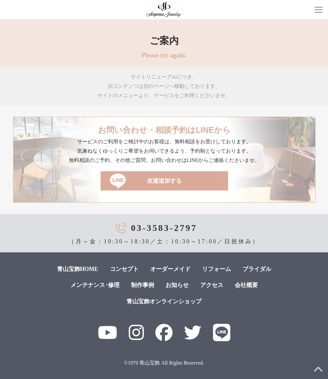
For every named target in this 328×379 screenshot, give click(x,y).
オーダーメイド (170, 269)
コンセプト (124, 269)
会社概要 (246, 285)
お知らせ (177, 285)
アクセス (211, 285)
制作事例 (142, 285)
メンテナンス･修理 (94, 285)
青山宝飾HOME (77, 269)
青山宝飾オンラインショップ (164, 301)
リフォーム (216, 269)
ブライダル (256, 269)
